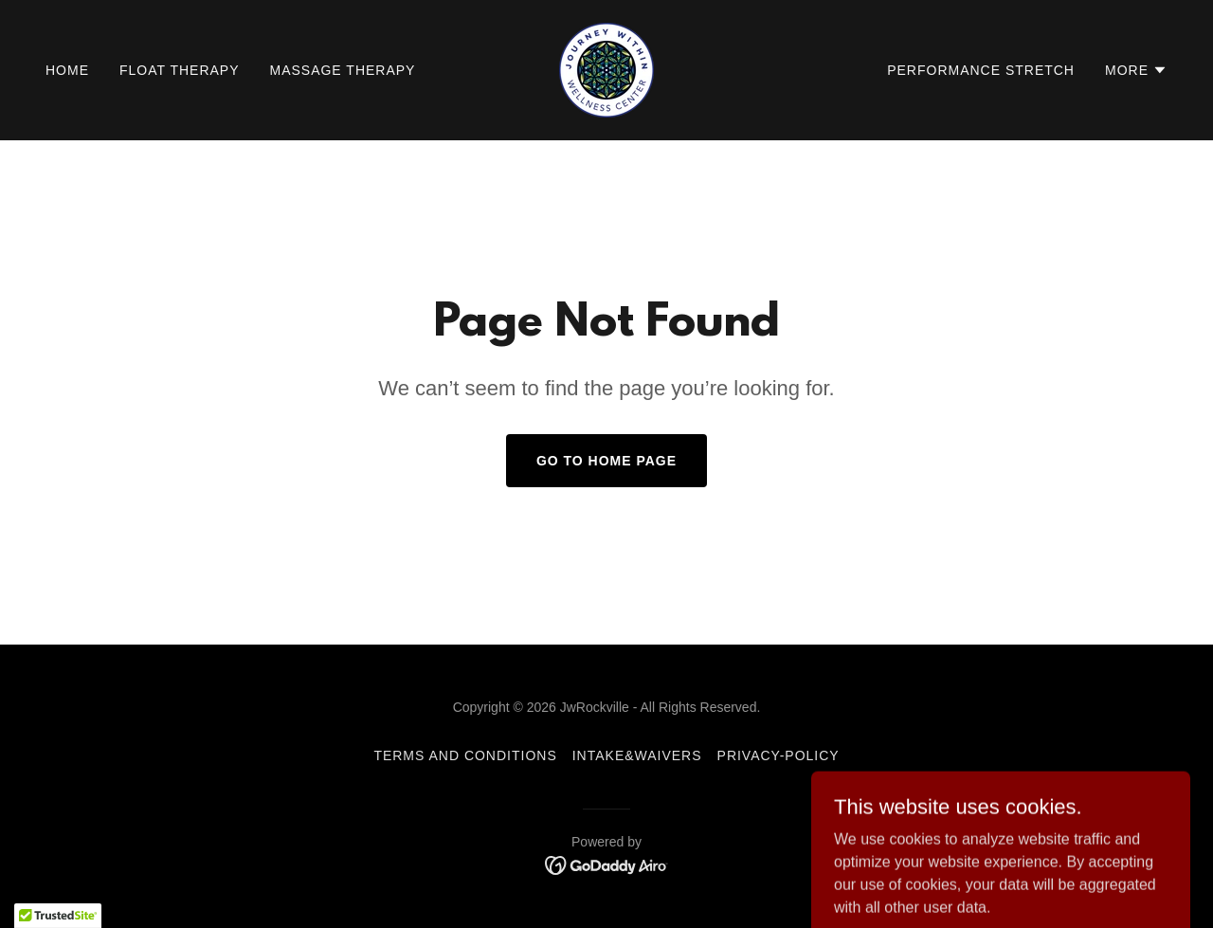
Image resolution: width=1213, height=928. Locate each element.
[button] (1136, 70)
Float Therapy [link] (179, 70)
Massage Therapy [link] (343, 70)
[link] (606, 69)
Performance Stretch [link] (981, 70)
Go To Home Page (606, 460)
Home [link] (67, 70)
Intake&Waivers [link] (637, 755)
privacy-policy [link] (778, 755)
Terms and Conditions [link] (464, 755)
